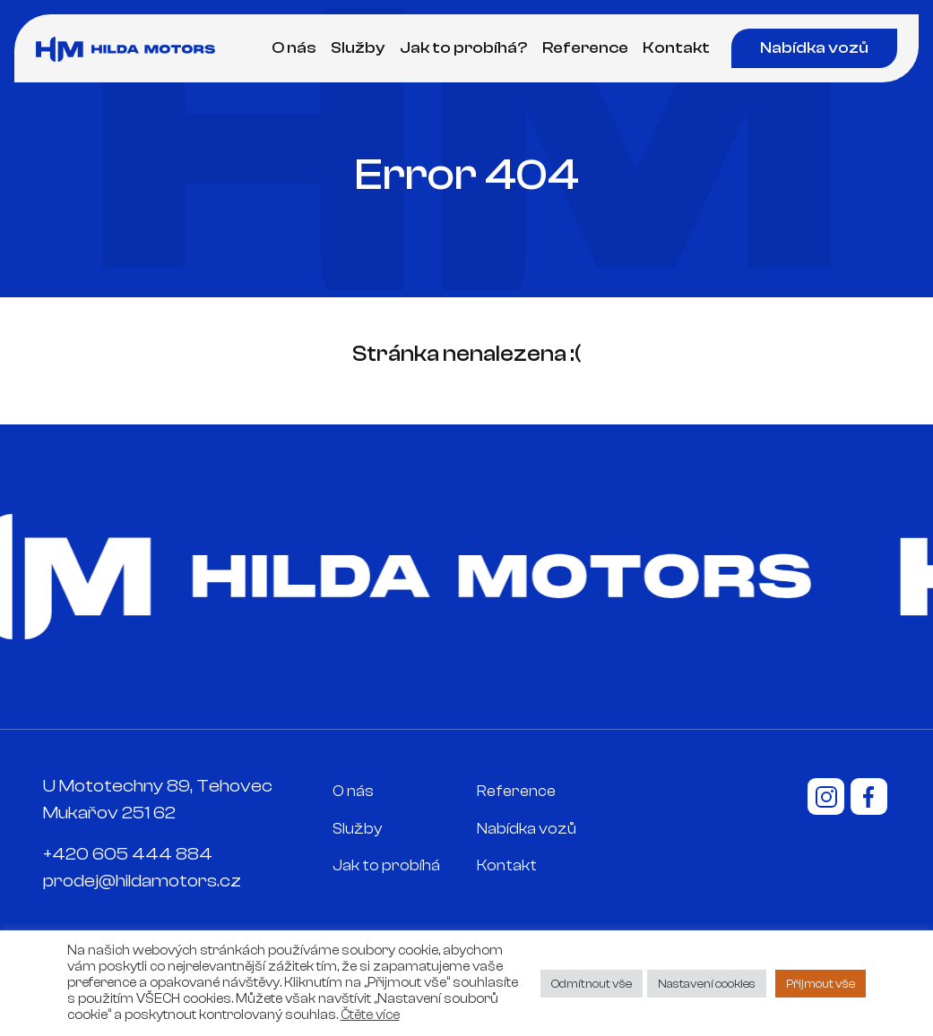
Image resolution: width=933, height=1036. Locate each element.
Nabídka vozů (814, 48)
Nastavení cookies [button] (707, 983)
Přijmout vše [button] (820, 983)
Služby (358, 48)
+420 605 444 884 (127, 853)
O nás (294, 48)
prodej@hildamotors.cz (142, 880)
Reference (585, 48)
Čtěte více (370, 1015)
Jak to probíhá (386, 865)
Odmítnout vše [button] (591, 983)
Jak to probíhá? (464, 48)
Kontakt (676, 48)
